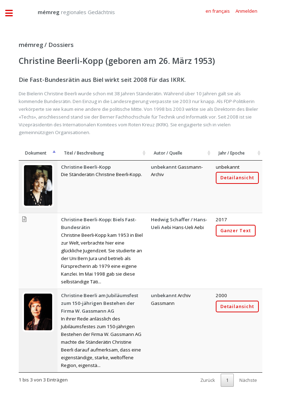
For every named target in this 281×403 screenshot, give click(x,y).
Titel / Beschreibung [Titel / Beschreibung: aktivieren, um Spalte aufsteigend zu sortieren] (84, 153)
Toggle (12, 13)
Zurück (207, 380)
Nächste (248, 380)
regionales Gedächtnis (69, 12)
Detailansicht (237, 177)
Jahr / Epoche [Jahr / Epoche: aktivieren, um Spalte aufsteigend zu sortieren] (232, 153)
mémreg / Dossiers (46, 45)
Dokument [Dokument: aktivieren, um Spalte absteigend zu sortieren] (36, 153)
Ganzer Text (235, 230)
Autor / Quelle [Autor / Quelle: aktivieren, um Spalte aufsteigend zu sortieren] (168, 153)
